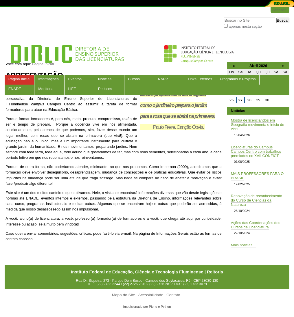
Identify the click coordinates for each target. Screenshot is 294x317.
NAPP (163, 79)
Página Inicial (19, 79)
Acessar (279, 10)
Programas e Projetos (238, 79)
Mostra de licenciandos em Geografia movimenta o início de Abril (257, 124)
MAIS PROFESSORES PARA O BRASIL (257, 175)
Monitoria (46, 89)
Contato (173, 295)
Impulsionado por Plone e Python (147, 306)
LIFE (72, 89)
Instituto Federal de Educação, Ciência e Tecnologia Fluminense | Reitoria (147, 271)
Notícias (104, 79)
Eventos (75, 79)
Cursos (134, 79)
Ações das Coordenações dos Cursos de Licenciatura (255, 225)
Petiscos (105, 89)
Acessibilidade (150, 295)
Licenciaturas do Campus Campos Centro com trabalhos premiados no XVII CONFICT (256, 151)
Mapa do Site (123, 295)
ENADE (14, 89)
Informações (48, 79)
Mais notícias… (243, 245)
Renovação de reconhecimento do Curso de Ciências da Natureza (256, 200)
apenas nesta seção (245, 26)
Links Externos (200, 79)
